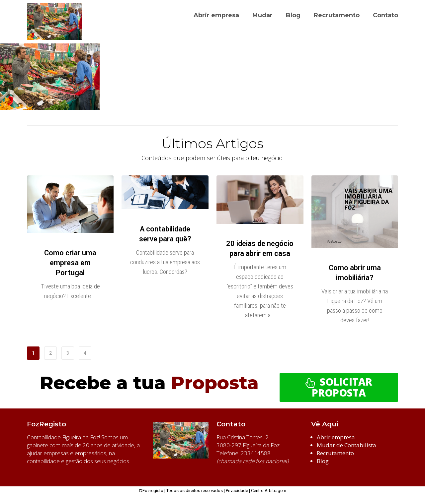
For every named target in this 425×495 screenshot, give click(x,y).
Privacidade (237, 490)
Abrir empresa (216, 15)
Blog (293, 15)
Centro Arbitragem (268, 490)
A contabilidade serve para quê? (165, 234)
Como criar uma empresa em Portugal (70, 263)
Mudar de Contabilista (346, 445)
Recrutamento (337, 15)
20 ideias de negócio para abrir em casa (260, 248)
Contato (385, 15)
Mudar (262, 15)
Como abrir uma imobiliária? (355, 273)
